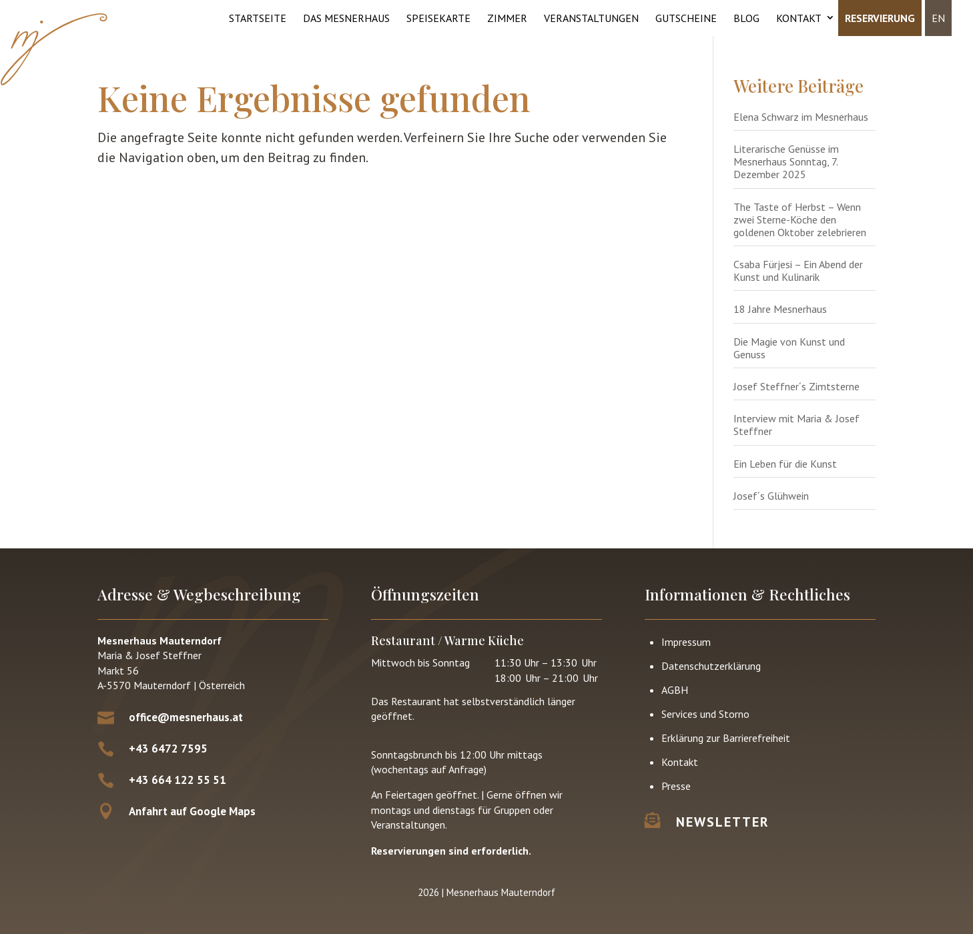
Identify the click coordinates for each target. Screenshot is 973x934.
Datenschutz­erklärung (711, 665)
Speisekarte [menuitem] (438, 18)
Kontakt (679, 762)
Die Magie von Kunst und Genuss (789, 348)
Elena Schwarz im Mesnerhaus (800, 116)
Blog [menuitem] (746, 18)
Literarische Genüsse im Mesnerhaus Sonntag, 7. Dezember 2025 (786, 161)
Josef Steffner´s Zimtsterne (796, 386)
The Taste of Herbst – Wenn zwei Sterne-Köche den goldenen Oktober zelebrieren (799, 219)
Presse (676, 786)
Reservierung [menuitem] (880, 18)
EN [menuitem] (938, 18)
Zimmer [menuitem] (507, 18)
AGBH (674, 689)
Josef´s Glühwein (771, 495)
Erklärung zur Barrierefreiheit (725, 738)
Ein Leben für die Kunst (785, 463)
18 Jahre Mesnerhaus (780, 309)
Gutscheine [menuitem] (686, 18)
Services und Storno (705, 714)
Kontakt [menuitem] (799, 18)
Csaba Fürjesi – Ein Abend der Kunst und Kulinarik (798, 271)
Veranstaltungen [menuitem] (591, 18)
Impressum (686, 641)
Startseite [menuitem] (257, 18)
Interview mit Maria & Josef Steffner (796, 425)
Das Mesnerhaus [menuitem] (346, 18)
